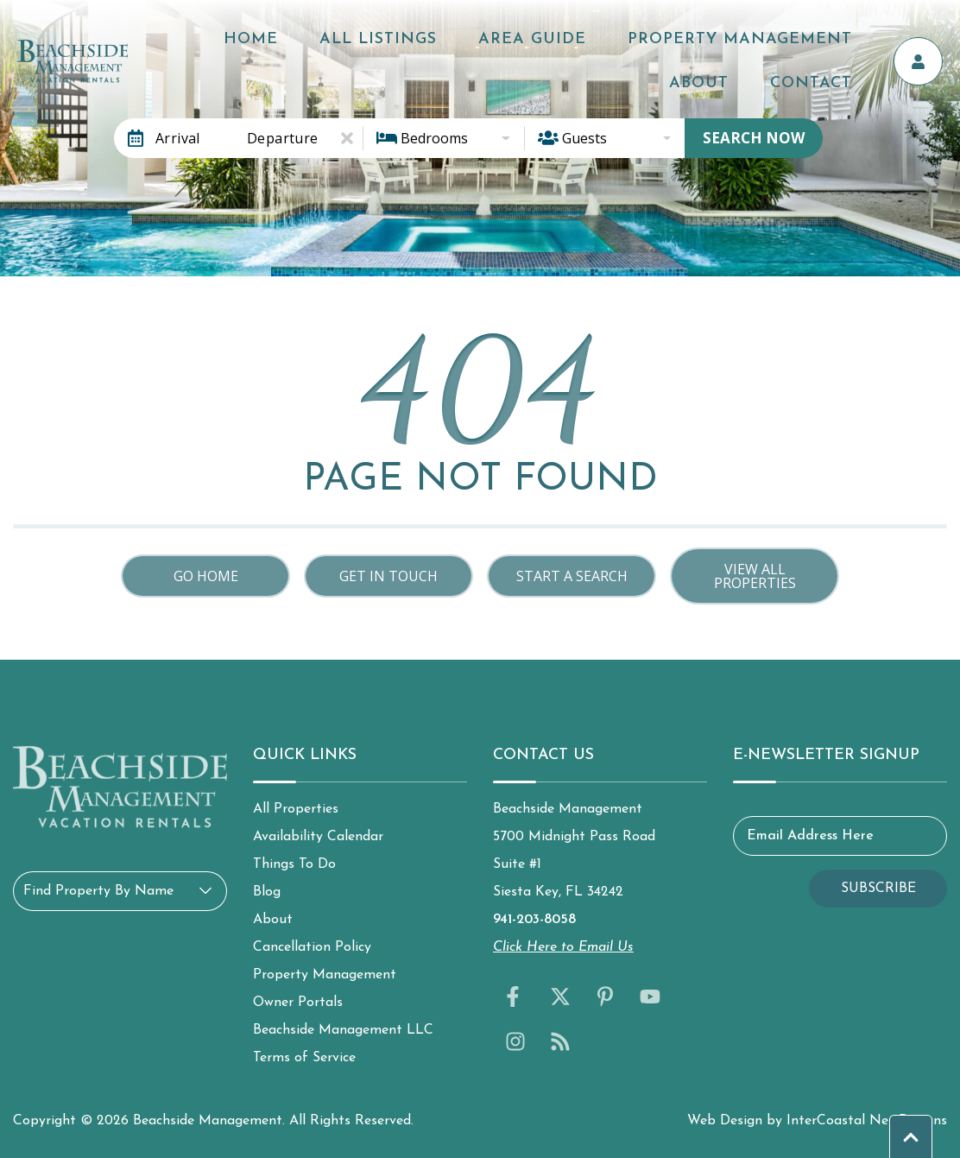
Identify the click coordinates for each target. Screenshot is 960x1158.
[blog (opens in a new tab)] (560, 1041)
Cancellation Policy (312, 947)
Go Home (206, 575)
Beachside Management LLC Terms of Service (343, 1044)
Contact (840, 73)
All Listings (389, 36)
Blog (267, 892)
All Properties (295, 809)
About (851, 36)
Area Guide (516, 36)
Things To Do (294, 864)
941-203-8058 (534, 920)
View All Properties (755, 576)
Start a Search (572, 575)
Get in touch (388, 575)
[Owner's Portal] (926, 55)
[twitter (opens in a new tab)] (560, 996)
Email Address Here (810, 836)
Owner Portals (298, 1002)
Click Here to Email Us (563, 947)
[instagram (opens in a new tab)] (515, 1041)
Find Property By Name (98, 891)
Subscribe (878, 888)
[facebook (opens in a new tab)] (515, 996)
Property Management (696, 36)
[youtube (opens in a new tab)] (650, 996)
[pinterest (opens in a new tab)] (605, 996)
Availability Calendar (318, 837)
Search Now (754, 138)
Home (289, 36)
